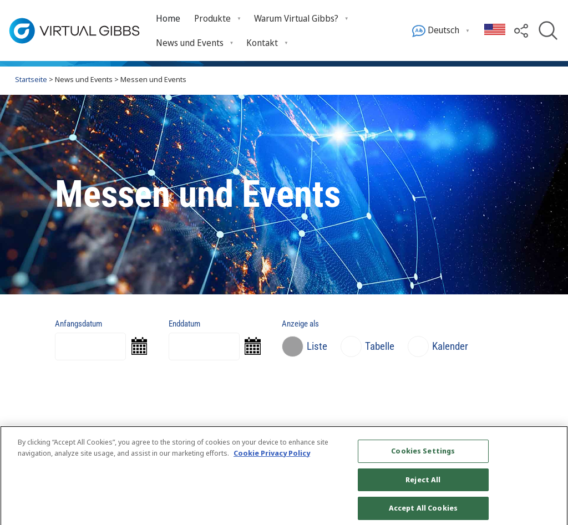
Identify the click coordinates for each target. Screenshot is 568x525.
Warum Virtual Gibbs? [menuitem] (296, 18)
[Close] (550, 482)
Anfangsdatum (78, 324)
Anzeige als (300, 324)
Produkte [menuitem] (212, 18)
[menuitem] (168, 18)
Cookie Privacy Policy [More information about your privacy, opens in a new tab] (272, 457)
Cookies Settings (423, 456)
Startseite (31, 79)
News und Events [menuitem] (190, 43)
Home (168, 18)
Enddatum (184, 324)
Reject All (422, 485)
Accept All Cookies (423, 513)
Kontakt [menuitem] (262, 43)
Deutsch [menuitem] (435, 31)
